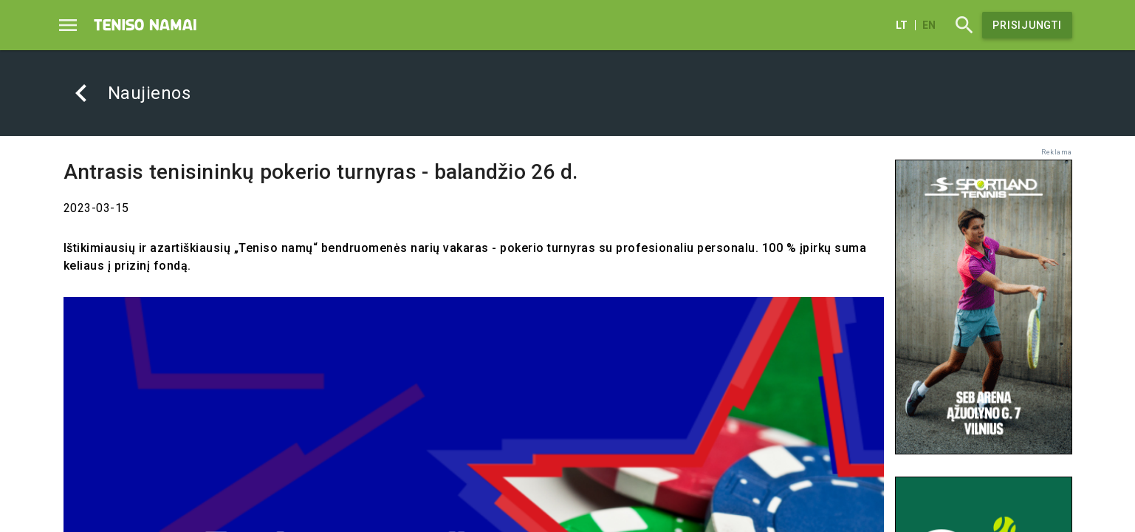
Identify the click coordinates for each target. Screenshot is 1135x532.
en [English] (929, 25)
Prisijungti (1026, 25)
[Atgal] (81, 93)
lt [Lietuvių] (902, 25)
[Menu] (68, 25)
